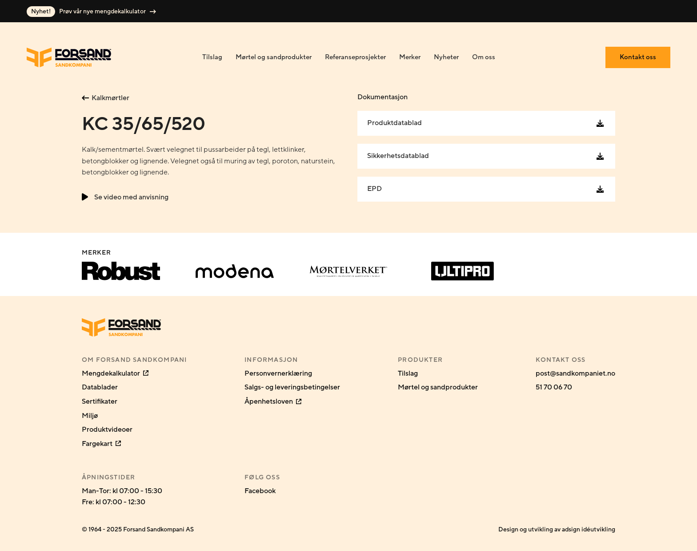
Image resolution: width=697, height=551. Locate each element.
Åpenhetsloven (272, 401)
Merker (410, 57)
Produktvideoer (107, 429)
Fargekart (101, 443)
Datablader (100, 387)
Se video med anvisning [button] (125, 197)
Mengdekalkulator (115, 373)
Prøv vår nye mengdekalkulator (91, 11)
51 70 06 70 (554, 387)
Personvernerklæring (278, 373)
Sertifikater (99, 401)
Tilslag (212, 57)
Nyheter (446, 57)
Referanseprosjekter (355, 57)
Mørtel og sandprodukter (274, 57)
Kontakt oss (638, 57)
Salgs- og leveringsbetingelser (292, 387)
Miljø (90, 415)
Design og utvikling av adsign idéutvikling (556, 529)
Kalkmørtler (105, 97)
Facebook (260, 490)
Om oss (483, 57)
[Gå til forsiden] (69, 57)
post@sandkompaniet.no (575, 373)
